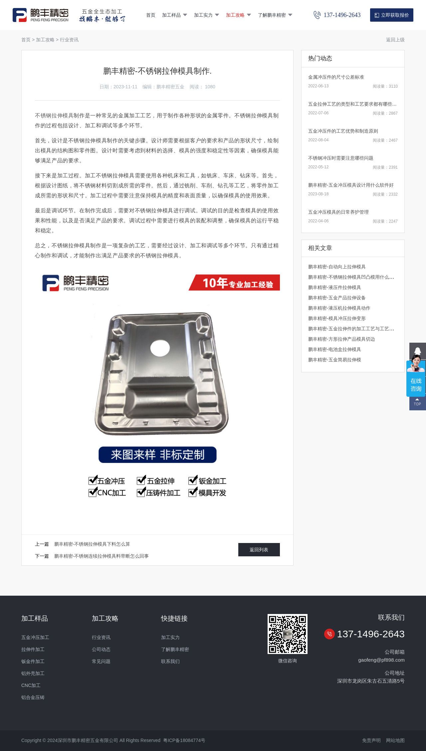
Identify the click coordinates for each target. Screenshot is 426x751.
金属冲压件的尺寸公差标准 (336, 77)
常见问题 (101, 661)
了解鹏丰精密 (275, 15)
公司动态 (101, 649)
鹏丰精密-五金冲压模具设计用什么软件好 (351, 185)
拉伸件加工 (33, 649)
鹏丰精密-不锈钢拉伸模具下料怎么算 (92, 544)
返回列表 (259, 549)
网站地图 (395, 740)
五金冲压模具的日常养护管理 (338, 212)
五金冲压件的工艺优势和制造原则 (343, 131)
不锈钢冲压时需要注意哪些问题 (340, 158)
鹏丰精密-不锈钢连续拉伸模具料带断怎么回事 (101, 556)
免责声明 (371, 740)
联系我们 (170, 661)
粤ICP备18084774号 (184, 740)
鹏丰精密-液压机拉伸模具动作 (339, 308)
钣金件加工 (33, 661)
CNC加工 (31, 685)
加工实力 (206, 15)
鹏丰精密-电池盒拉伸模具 (334, 349)
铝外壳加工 (33, 673)
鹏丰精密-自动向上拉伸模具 (337, 266)
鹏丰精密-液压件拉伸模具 (334, 287)
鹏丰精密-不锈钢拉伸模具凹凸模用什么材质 (353, 277)
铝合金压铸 (33, 697)
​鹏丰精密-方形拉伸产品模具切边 (341, 339)
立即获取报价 (391, 15)
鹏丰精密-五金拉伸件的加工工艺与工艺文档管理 (358, 328)
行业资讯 (69, 39)
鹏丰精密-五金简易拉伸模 (334, 359)
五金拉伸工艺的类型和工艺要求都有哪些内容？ (357, 104)
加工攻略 (238, 15)
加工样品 (174, 15)
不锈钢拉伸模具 (54, 115)
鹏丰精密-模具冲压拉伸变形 (337, 318)
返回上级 (395, 39)
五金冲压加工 (35, 637)
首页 (150, 15)
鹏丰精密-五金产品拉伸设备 (337, 297)
